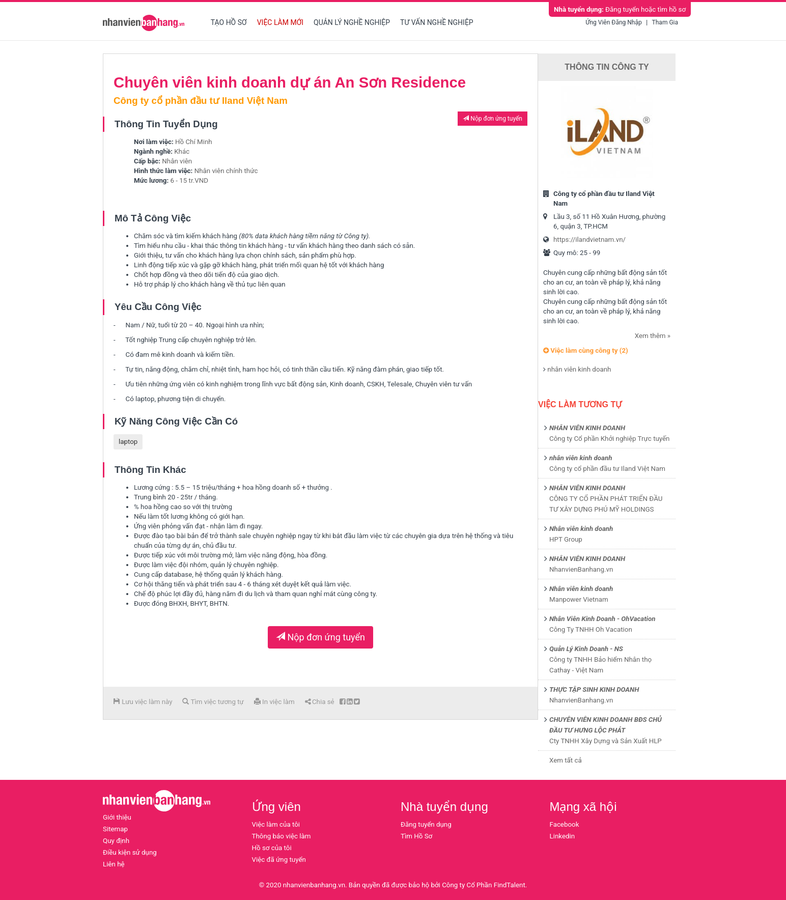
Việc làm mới (280, 22)
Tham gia (665, 22)
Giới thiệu (117, 817)
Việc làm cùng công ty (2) (585, 350)
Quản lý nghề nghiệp (352, 22)
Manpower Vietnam (578, 599)
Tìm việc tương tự (212, 702)
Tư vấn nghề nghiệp (436, 22)
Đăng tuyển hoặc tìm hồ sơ (620, 9)
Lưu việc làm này (143, 702)
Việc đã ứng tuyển (279, 859)
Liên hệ (114, 864)
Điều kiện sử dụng (130, 852)
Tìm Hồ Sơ (416, 836)
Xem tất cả (565, 760)
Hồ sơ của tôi (272, 848)
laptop (128, 441)
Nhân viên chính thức (226, 171)
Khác (181, 151)
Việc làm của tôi (276, 824)
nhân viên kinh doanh (579, 369)
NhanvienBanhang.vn (581, 569)
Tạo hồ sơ (229, 22)
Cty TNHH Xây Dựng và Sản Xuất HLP (605, 741)
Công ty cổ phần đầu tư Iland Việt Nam (607, 468)
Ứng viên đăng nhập (613, 22)
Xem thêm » (652, 336)
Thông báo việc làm (281, 836)
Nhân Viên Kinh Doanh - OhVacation (602, 619)
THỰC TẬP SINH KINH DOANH (594, 689)
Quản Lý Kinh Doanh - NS (586, 649)
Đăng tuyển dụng (426, 824)
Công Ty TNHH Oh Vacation (590, 629)
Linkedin (562, 836)
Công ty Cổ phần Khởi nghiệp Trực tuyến (609, 438)
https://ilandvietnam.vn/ (589, 239)
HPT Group (565, 539)
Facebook (564, 824)
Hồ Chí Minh (193, 142)
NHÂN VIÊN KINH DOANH (587, 428)
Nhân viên (177, 161)
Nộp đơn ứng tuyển (492, 118)
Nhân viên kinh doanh (581, 528)
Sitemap (115, 829)
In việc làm (274, 702)
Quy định (116, 841)
